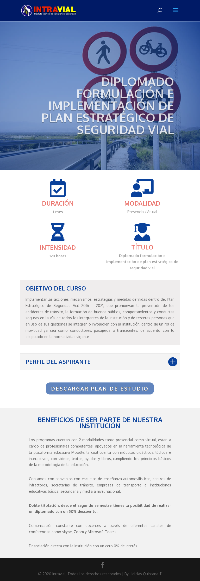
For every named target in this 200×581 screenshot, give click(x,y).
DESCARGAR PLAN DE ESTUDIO (100, 388)
